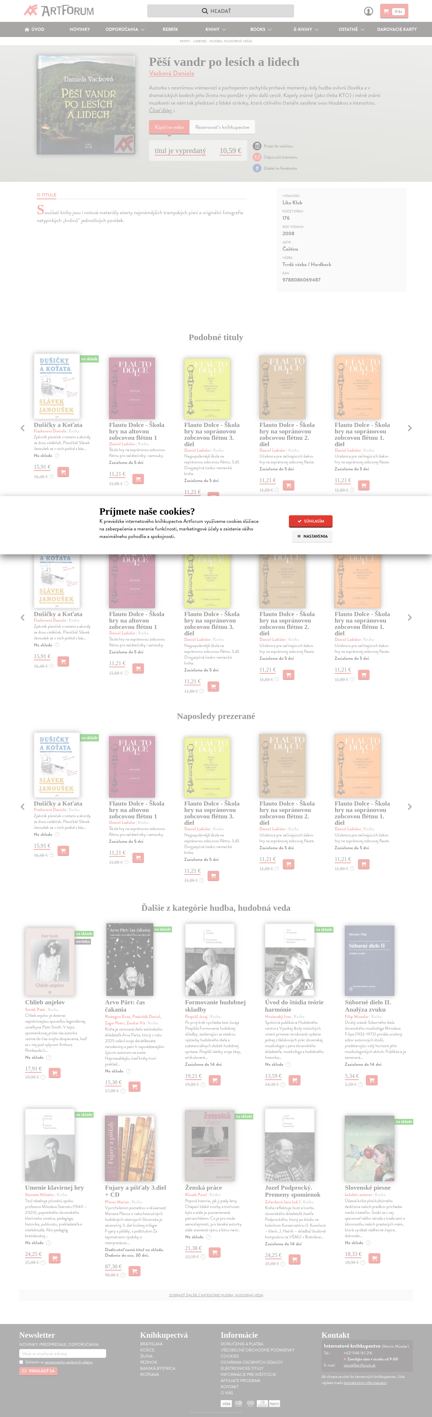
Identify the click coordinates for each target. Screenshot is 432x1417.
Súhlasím (311, 521)
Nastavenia (312, 536)
